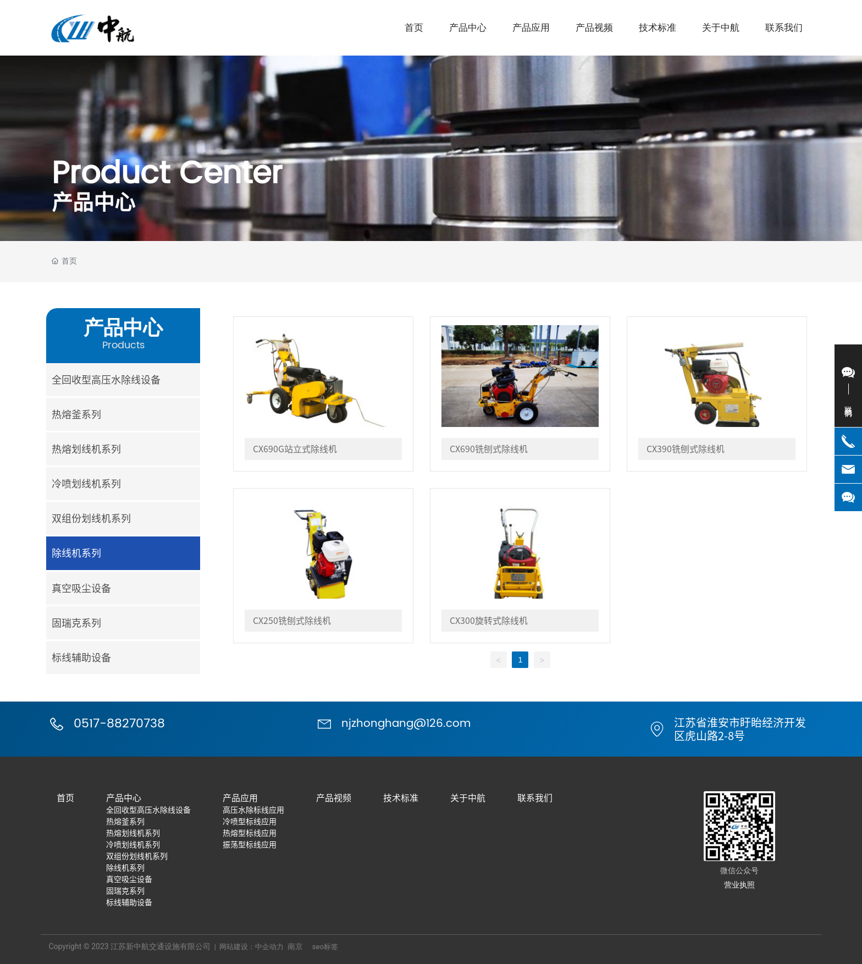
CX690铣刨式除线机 (489, 449)
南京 (295, 946)
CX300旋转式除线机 (489, 620)
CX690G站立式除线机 (295, 449)
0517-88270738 (119, 724)
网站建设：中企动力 (251, 947)
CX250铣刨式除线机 (292, 620)
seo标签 (325, 947)
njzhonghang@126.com (406, 724)
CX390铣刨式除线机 (685, 449)
